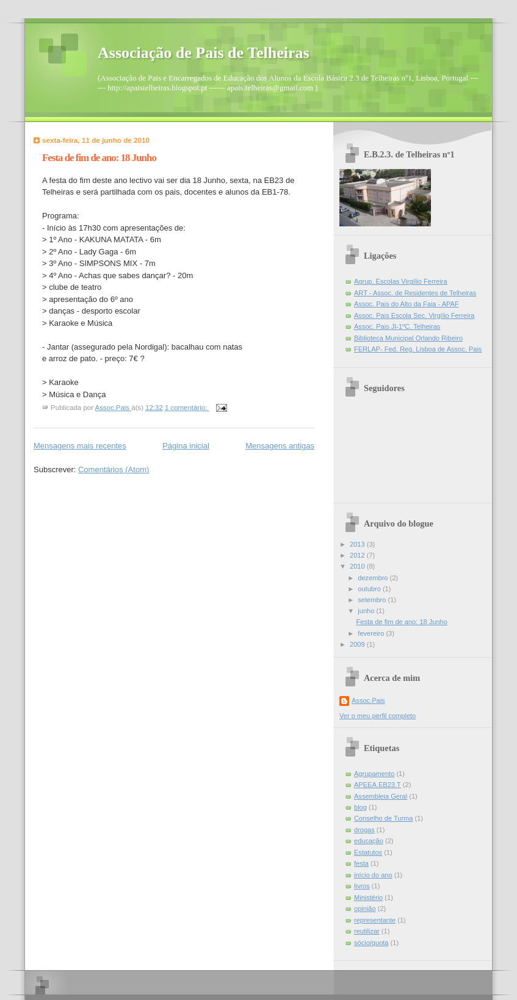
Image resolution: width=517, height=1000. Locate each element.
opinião (365, 908)
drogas (364, 829)
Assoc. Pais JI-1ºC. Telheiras (397, 326)
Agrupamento (374, 773)
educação (368, 840)
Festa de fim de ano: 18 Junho (99, 158)
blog (360, 807)
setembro (373, 599)
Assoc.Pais (368, 700)
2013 (358, 544)
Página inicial (185, 445)
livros (362, 886)
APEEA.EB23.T (377, 784)
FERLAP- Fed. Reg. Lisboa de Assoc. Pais (418, 349)
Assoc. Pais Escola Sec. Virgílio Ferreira (414, 315)
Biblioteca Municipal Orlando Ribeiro (408, 338)
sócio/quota (371, 942)
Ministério (368, 897)
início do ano (373, 875)
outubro (370, 588)
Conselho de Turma (383, 818)
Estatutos (368, 852)
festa (361, 863)
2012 (358, 555)
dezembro (373, 577)
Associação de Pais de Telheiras (203, 53)
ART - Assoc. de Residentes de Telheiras (415, 293)
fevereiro (372, 633)
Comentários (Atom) (113, 469)
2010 (358, 566)
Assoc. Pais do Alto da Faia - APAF (406, 304)
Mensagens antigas (279, 445)
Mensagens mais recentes (80, 445)
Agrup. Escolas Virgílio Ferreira (400, 281)
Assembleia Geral (380, 796)
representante (375, 920)
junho (367, 610)
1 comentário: (187, 407)
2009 (358, 644)
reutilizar (367, 931)
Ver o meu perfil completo (377, 715)
